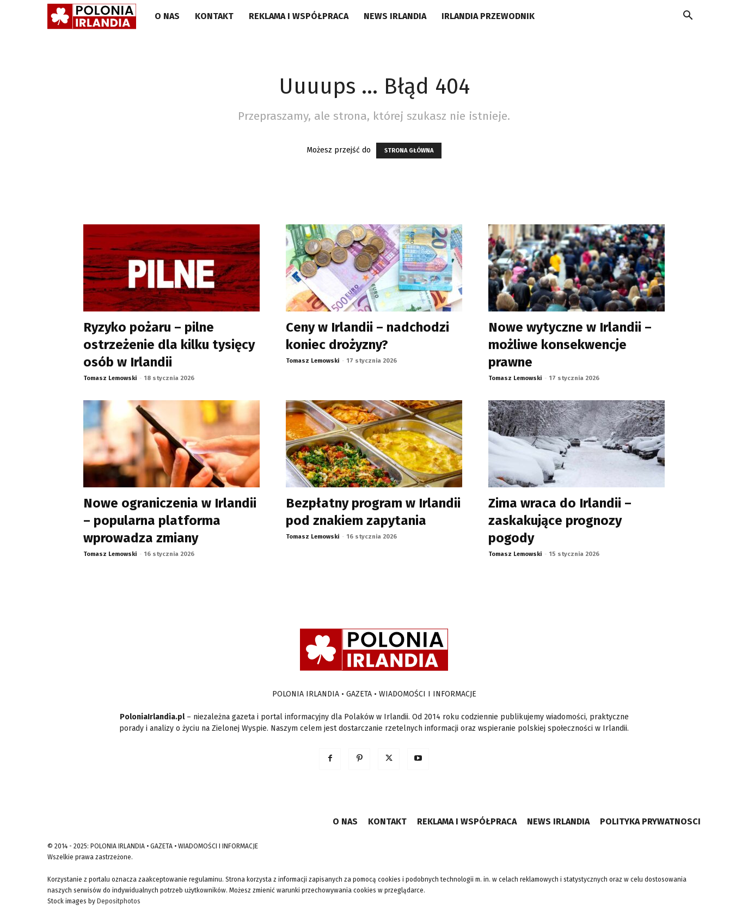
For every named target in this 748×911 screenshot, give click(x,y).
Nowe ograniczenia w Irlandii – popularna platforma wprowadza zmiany (169, 521)
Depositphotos (118, 901)
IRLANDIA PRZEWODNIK (488, 16)
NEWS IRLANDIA (395, 16)
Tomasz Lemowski (110, 378)
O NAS (167, 16)
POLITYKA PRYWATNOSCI (650, 821)
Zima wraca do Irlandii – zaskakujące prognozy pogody (559, 521)
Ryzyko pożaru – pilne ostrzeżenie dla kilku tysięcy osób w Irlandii (169, 345)
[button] (688, 17)
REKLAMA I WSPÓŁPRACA (298, 16)
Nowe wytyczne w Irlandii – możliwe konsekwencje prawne (570, 345)
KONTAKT (214, 16)
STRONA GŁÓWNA (408, 150)
